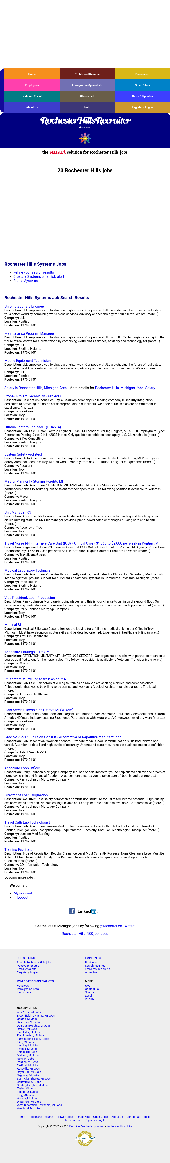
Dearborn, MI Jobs (28, 1022)
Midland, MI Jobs (28, 1055)
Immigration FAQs (28, 989)
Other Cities (142, 85)
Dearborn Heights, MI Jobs (33, 1025)
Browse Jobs (65, 1116)
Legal (88, 995)
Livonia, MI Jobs (27, 1048)
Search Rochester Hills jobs (34, 962)
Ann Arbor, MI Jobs (29, 1012)
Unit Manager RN (17, 512)
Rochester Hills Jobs (119, 1126)
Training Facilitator (19, 849)
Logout (23, 897)
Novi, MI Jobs (25, 1058)
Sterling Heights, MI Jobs (32, 1085)
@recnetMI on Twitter (117, 926)
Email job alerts (27, 969)
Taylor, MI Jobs (26, 1088)
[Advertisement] (85, 34)
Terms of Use (72, 1120)
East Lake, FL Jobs (29, 1032)
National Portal (31, 96)
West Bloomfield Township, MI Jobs (39, 1105)
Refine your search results (33, 272)
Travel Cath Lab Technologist (27, 822)
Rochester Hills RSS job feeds (85, 934)
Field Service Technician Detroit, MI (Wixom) (38, 710)
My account (23, 893)
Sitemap (90, 992)
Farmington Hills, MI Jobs (33, 1038)
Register (22, 972)
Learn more (24, 992)
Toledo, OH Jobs (27, 1091)
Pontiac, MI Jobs (27, 1062)
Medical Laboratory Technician (28, 570)
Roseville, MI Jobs (28, 1068)
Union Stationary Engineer (24, 306)
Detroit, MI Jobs (27, 1029)
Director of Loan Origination (26, 795)
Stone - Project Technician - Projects (32, 396)
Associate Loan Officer (22, 768)
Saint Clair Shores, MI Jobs (34, 1078)
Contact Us (133, 1116)
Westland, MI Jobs (28, 1108)
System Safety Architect (23, 454)
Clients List (87, 96)
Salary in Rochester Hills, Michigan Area (35, 388)
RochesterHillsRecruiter (85, 123)
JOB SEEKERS (26, 958)
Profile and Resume (87, 74)
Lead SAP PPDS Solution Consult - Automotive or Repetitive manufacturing (63, 737)
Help (87, 107)
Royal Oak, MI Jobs (29, 1072)
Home (32, 74)
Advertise (91, 972)
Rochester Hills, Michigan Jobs (119, 388)
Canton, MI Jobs (27, 1019)
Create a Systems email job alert (38, 276)
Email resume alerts (97, 969)
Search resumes (95, 965)
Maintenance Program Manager (29, 333)
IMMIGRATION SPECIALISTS (35, 981)
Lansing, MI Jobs (28, 1045)
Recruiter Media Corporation (86, 1126)
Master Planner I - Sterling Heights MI (33, 481)
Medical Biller (15, 625)
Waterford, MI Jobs (29, 1101)
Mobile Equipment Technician (27, 361)
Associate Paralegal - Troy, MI (27, 652)
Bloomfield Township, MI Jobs (36, 1015)
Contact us (92, 989)
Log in (34, 972)
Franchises (142, 74)
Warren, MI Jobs (27, 1098)
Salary (150, 388)
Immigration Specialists (87, 85)
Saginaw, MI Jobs (28, 1075)
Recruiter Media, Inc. (85, 138)
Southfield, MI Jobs (29, 1082)
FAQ (87, 985)
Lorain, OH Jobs (27, 1052)
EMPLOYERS (93, 958)
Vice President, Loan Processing (29, 598)
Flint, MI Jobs (25, 1042)
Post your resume (28, 965)
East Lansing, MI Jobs (31, 1035)
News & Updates (142, 96)
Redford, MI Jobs (28, 1065)
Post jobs (91, 962)
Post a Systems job (28, 281)
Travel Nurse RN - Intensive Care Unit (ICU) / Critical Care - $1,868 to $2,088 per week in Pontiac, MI (81, 543)
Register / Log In (142, 107)
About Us (32, 107)
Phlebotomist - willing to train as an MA (35, 679)
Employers (32, 85)
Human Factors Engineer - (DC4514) (32, 427)
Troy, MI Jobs (25, 1095)
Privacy (89, 998)
